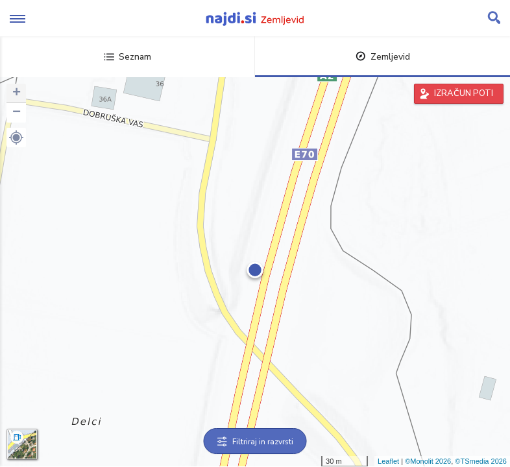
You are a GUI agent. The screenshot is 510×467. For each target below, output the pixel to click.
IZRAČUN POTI (463, 93)
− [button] (16, 113)
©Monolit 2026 (428, 461)
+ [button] (16, 93)
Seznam (127, 57)
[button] (16, 137)
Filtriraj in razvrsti (255, 442)
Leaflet (388, 461)
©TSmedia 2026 (481, 461)
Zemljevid (383, 57)
